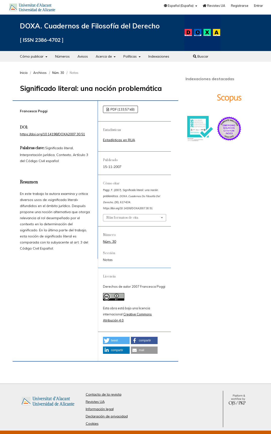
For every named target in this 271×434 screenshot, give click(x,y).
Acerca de (104, 56)
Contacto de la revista (103, 394)
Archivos (40, 73)
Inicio (24, 73)
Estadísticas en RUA (119, 140)
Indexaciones (158, 56)
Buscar (200, 56)
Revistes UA (214, 6)
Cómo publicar (32, 56)
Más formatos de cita (122, 218)
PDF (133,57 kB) (122, 109)
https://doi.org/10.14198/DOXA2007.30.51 (52, 134)
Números (62, 56)
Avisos (82, 56)
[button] (116, 340)
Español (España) (179, 6)
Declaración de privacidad (107, 416)
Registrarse (239, 6)
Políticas (130, 56)
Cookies (92, 423)
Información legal (100, 409)
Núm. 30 (58, 73)
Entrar (258, 6)
